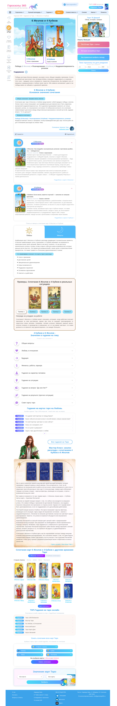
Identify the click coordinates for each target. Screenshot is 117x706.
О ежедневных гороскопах (41, 697)
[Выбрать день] (82, 67)
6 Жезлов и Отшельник (68, 593)
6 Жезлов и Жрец (19, 592)
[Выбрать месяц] (93, 67)
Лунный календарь (35, 12)
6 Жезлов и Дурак (19, 571)
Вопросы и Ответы (17, 697)
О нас (13, 692)
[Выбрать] (30, 677)
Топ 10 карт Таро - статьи (90, 44)
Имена (93, 12)
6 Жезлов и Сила (56, 592)
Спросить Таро (96, 7)
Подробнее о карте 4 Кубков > (64, 218)
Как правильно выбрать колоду (93, 57)
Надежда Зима (64, 129)
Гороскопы (19, 12)
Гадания (49, 12)
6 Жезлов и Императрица (56, 572)
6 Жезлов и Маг (31, 571)
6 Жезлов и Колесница (44, 593)
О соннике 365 (38, 700)
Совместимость (72, 12)
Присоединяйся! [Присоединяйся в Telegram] (70, 4)
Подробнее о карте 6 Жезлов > (64, 180)
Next (105, 29)
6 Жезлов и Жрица (44, 571)
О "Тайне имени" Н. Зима (41, 695)
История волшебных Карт (90, 51)
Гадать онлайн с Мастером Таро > (62, 544)
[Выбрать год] (104, 67)
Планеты (104, 12)
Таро (59, 12)
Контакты (14, 695)
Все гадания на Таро (60, 442)
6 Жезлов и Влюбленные (31, 593)
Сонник (84, 12)
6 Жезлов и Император (68, 572)
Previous (82, 29)
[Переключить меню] (10, 12)
